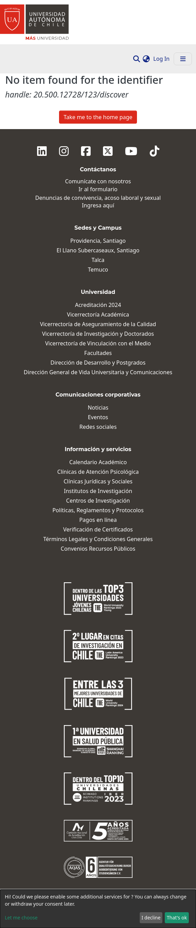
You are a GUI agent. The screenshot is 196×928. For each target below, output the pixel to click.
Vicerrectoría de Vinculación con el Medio (98, 343)
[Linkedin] (42, 151)
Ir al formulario (98, 189)
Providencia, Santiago (98, 241)
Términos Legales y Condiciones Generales (98, 539)
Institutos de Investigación (98, 491)
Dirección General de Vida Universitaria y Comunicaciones (98, 372)
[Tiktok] (154, 151)
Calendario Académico (98, 462)
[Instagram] (64, 151)
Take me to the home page (98, 117)
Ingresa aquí (98, 205)
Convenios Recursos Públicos (98, 549)
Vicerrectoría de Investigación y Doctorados (98, 334)
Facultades (98, 353)
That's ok (177, 917)
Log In (162, 58)
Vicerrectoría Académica (98, 314)
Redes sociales (98, 427)
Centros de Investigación (98, 500)
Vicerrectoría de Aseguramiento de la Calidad (98, 324)
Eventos (98, 417)
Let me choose (21, 917)
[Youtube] (131, 151)
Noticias (98, 407)
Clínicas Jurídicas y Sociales (98, 481)
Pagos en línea (98, 520)
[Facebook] (86, 151)
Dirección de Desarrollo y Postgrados (98, 362)
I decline (150, 917)
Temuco (98, 269)
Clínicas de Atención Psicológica (98, 472)
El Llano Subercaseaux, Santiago (98, 250)
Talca (98, 260)
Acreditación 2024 (98, 305)
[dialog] (98, 909)
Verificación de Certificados (98, 529)
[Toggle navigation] (183, 59)
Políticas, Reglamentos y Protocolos (98, 510)
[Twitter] (108, 151)
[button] (146, 59)
